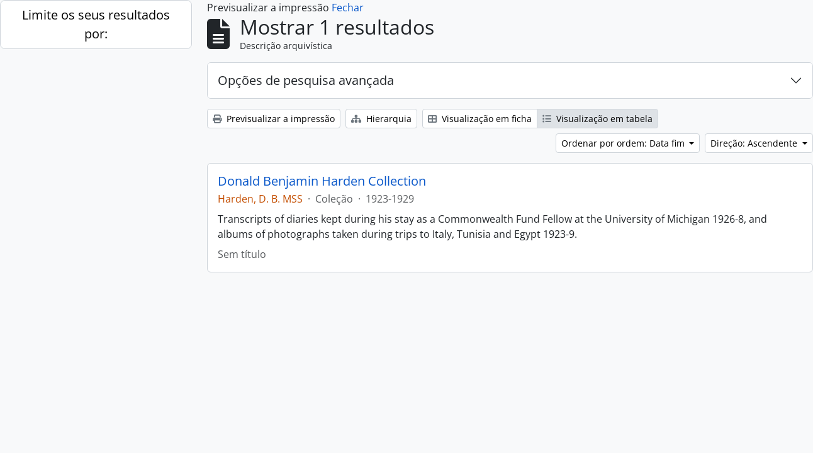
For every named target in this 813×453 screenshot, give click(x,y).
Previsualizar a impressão (274, 119)
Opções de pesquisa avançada (306, 80)
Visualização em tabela (597, 119)
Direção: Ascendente (755, 143)
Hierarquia (381, 119)
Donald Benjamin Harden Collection (322, 181)
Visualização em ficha (480, 119)
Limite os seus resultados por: (96, 24)
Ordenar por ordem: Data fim (624, 143)
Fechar (348, 7)
